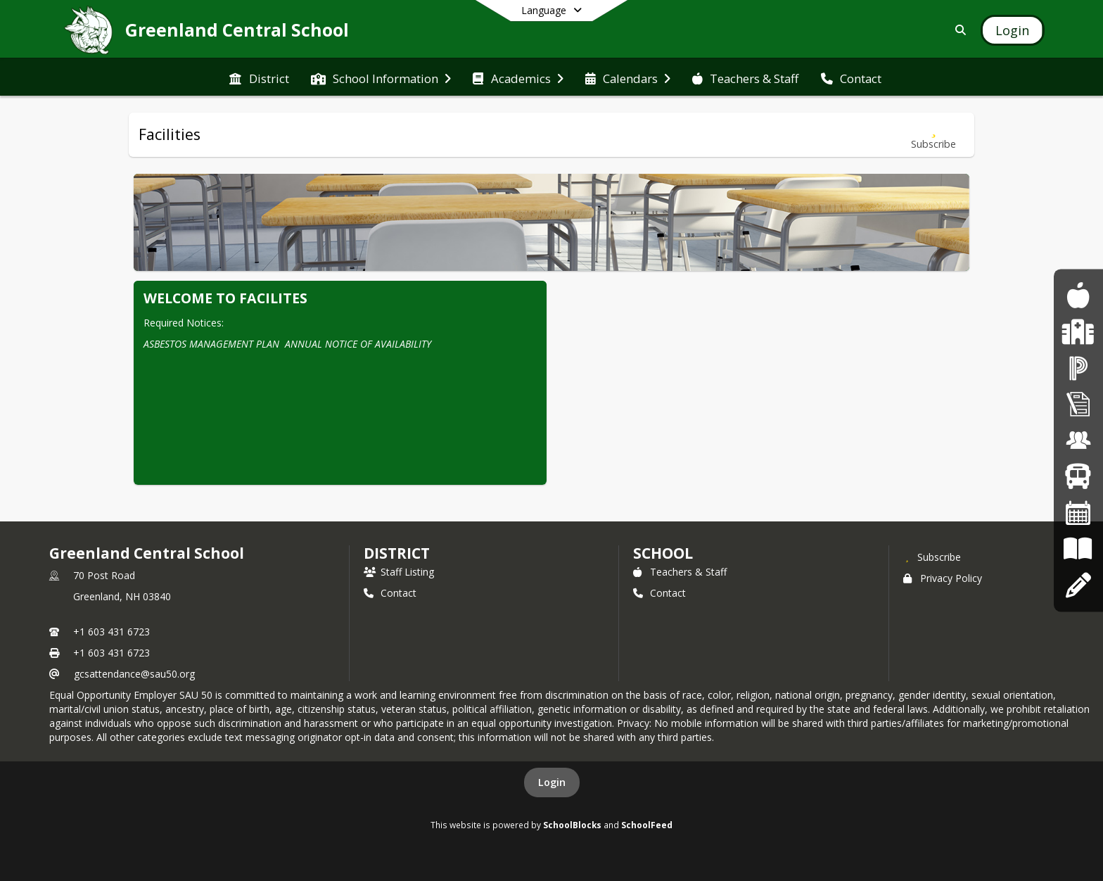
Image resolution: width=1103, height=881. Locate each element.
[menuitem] (258, 77)
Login (552, 782)
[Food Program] (1078, 296)
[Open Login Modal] (1012, 30)
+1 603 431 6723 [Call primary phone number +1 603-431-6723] (111, 631)
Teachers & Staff (680, 571)
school (663, 553)
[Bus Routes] (1078, 476)
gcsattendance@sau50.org (134, 673)
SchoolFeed (646, 824)
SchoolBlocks (572, 824)
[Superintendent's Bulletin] (1078, 404)
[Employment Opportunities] (1078, 440)
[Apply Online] (1078, 585)
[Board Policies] (1078, 549)
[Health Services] (1078, 332)
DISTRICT (397, 553)
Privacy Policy (942, 578)
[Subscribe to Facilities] (933, 134)
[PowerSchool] (1078, 367)
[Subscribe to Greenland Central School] (932, 556)
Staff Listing (399, 571)
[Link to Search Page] (958, 30)
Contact (390, 593)
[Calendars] (1078, 512)
